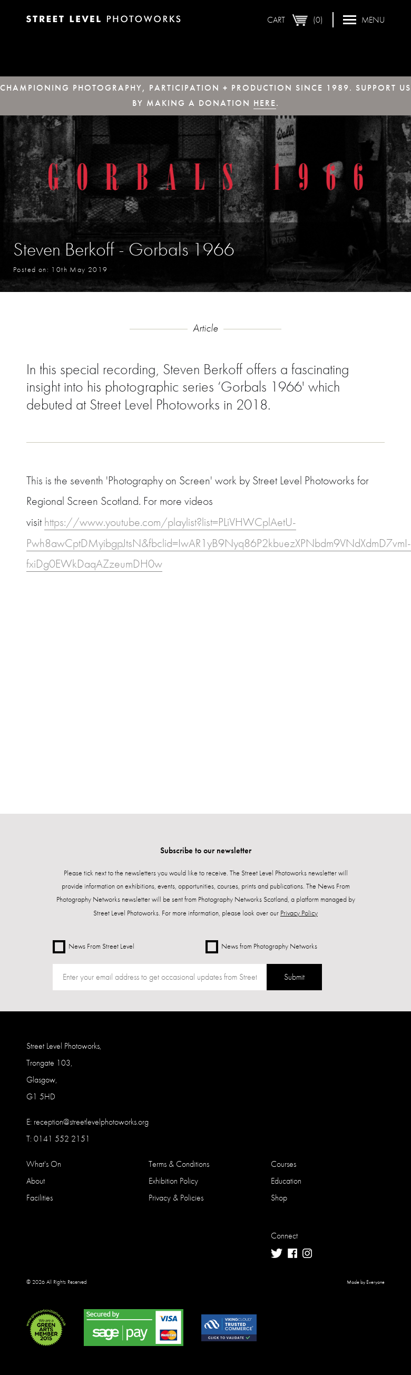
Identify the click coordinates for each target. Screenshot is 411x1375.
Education (286, 1180)
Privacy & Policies (176, 1197)
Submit (294, 976)
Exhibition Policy (173, 1180)
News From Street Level (93, 946)
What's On (43, 1163)
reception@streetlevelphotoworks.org (91, 1121)
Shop (279, 1197)
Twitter (276, 1253)
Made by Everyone (366, 1282)
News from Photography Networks (261, 946)
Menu (364, 19)
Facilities (39, 1197)
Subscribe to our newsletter (205, 850)
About (35, 1180)
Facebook (292, 1253)
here (264, 103)
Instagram (307, 1253)
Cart (295, 20)
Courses (283, 1163)
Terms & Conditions (179, 1163)
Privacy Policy (299, 913)
